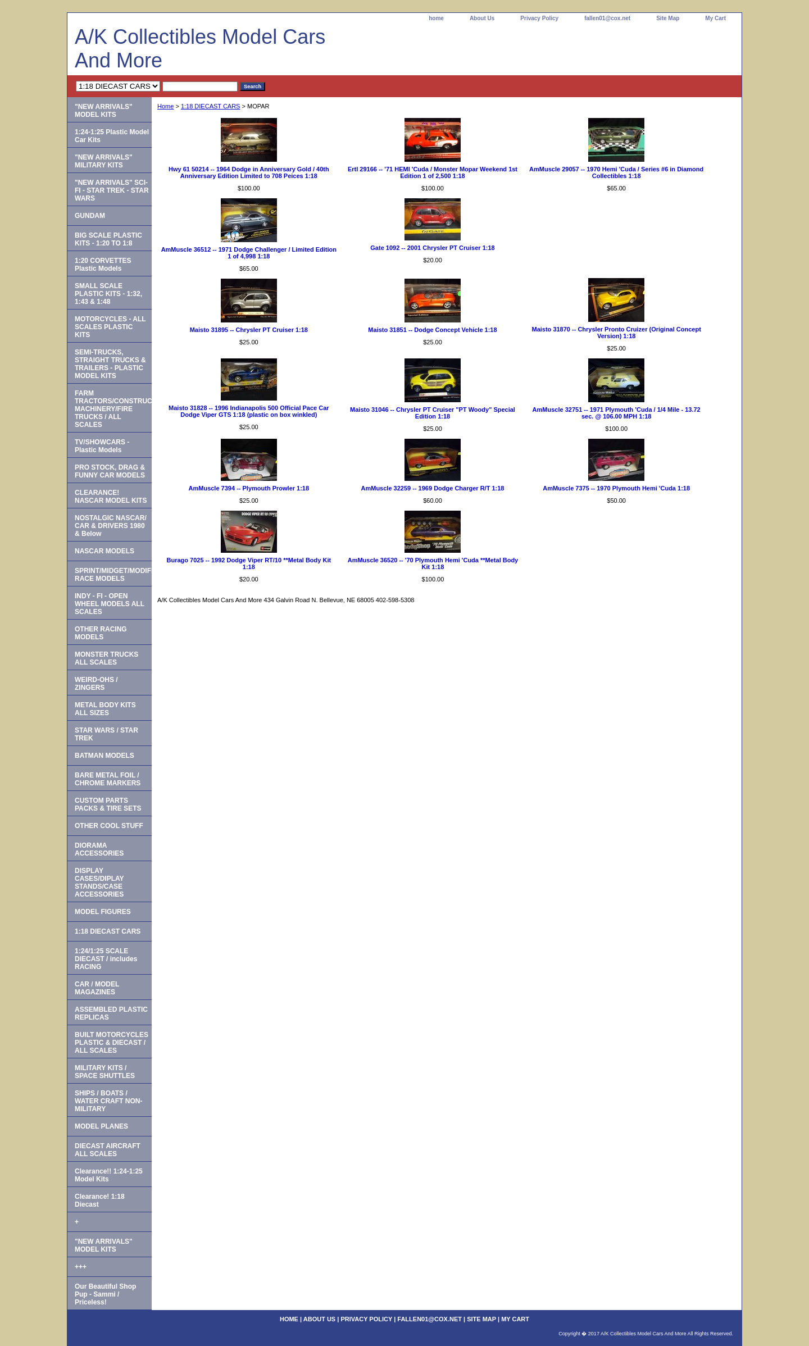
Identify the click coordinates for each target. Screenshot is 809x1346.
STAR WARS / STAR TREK (106, 734)
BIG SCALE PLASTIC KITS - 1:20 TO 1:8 (108, 239)
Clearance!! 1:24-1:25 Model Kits (109, 1175)
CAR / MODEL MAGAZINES (97, 988)
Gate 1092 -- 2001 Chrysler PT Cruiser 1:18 (432, 247)
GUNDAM (90, 216)
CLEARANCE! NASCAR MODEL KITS (111, 496)
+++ (81, 1267)
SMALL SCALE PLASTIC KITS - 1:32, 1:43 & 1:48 (108, 294)
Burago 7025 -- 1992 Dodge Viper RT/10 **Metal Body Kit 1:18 (249, 563)
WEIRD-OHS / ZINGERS (96, 684)
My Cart (715, 18)
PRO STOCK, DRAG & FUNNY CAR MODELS (110, 471)
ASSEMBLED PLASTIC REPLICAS (111, 1013)
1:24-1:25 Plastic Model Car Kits (112, 136)
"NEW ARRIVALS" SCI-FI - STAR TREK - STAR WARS (112, 190)
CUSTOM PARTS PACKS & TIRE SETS (108, 804)
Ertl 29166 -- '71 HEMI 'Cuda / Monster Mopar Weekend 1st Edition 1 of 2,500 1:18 (432, 172)
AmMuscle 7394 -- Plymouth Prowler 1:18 (249, 488)
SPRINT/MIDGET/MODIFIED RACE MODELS (113, 575)
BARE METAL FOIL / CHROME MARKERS (107, 779)
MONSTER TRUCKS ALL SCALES (106, 658)
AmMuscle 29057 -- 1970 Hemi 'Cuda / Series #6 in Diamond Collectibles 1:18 (616, 172)
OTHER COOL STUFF (109, 826)
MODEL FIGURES (103, 912)
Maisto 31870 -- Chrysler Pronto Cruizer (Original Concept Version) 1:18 (616, 332)
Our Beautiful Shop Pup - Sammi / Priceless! (105, 1294)
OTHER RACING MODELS (101, 633)
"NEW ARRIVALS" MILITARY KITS (104, 161)
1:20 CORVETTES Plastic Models (103, 264)
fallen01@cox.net (607, 18)
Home (165, 106)
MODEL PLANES (101, 1126)
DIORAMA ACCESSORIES (99, 849)
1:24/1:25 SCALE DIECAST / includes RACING (106, 959)
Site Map (667, 18)
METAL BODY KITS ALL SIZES (105, 709)
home (436, 18)
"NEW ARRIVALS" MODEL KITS (104, 111)
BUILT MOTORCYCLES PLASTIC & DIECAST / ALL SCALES (111, 1042)
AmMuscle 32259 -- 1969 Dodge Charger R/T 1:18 (433, 488)
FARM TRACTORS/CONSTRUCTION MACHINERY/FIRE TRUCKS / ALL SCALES (113, 409)
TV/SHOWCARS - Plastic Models (102, 446)
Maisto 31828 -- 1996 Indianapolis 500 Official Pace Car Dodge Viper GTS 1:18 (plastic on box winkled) (249, 411)
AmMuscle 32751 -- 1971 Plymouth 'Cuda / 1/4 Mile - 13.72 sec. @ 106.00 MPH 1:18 (617, 413)
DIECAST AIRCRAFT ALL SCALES (107, 1150)
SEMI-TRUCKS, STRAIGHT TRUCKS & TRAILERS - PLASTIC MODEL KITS (110, 364)
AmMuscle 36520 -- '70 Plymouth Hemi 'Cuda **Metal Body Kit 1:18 (433, 563)
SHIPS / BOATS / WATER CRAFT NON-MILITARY (108, 1101)
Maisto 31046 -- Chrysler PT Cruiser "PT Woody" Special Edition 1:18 (432, 413)
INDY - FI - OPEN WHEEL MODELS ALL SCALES (109, 604)
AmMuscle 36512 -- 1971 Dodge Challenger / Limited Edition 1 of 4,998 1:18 (249, 253)
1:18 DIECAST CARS (210, 106)
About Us (482, 18)
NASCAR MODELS (104, 551)
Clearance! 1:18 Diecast (100, 1200)
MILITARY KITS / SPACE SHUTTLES (105, 1072)
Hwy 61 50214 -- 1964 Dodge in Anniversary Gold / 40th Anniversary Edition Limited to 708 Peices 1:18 (249, 172)
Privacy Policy (539, 18)
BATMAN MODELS (104, 756)
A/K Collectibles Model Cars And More (200, 48)
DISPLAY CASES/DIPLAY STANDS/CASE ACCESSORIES (99, 882)
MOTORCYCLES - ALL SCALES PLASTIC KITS (110, 327)
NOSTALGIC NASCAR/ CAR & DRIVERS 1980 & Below (111, 526)
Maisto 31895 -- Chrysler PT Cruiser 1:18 (249, 329)
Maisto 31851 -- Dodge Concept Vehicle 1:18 (432, 329)
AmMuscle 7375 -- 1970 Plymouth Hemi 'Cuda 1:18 (616, 488)
